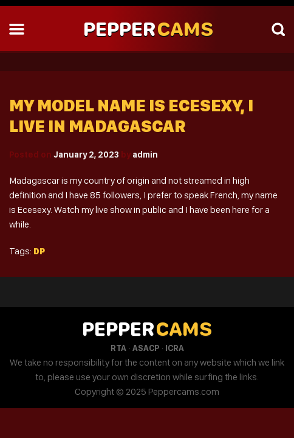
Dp (39, 251)
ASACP (145, 348)
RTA (118, 348)
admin (145, 154)
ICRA (174, 348)
